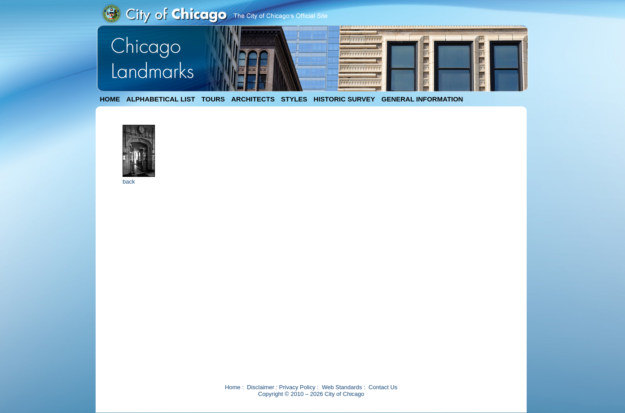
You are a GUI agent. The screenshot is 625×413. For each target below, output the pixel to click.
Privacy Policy (297, 387)
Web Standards (342, 387)
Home (233, 387)
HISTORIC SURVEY (344, 99)
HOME (110, 99)
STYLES (294, 99)
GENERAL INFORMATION (422, 99)
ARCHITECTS (253, 99)
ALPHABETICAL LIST (160, 99)
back (129, 181)
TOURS (213, 99)
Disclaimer (260, 387)
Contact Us (383, 387)
